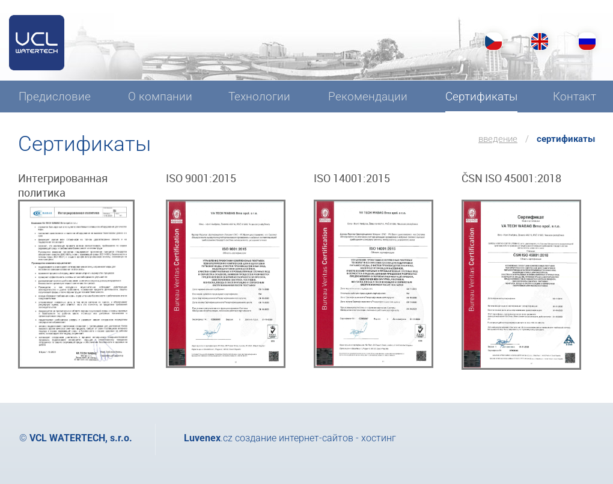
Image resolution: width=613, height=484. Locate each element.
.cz (208, 438)
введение (497, 138)
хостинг (378, 438)
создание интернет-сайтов (294, 438)
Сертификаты (566, 138)
